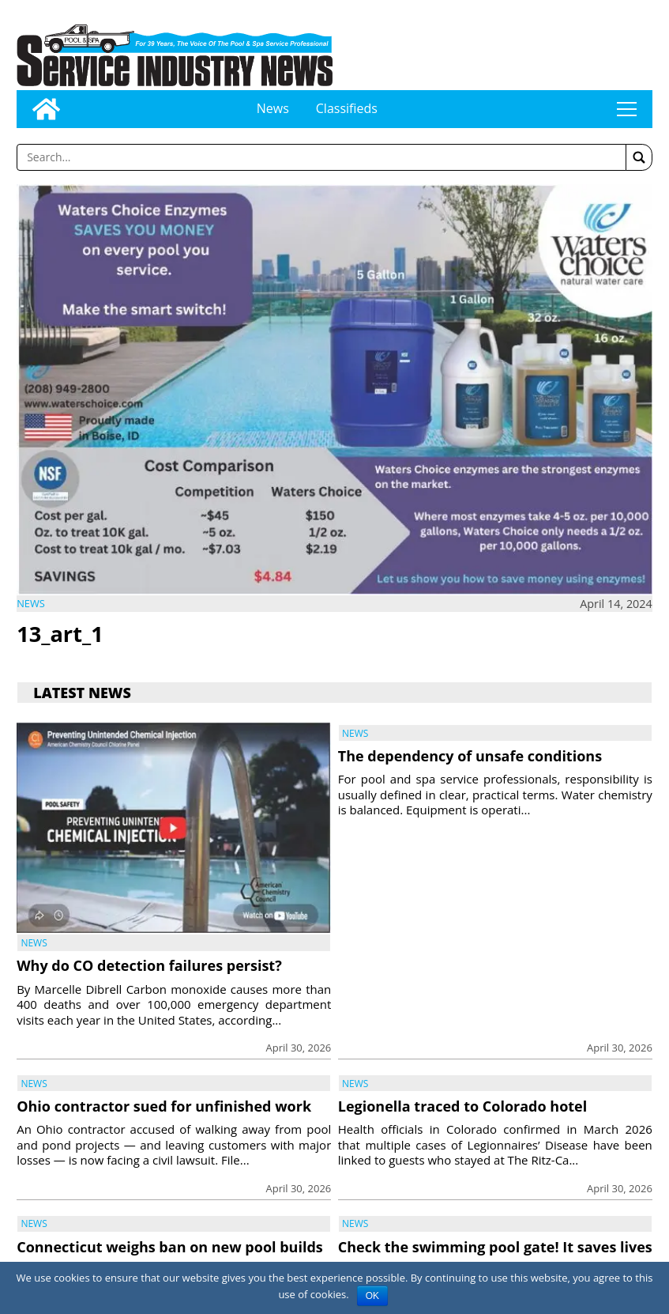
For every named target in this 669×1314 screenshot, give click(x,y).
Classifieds (347, 108)
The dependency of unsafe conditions (470, 755)
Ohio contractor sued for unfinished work (164, 1106)
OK (372, 1295)
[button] (639, 157)
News (273, 108)
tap (626, 109)
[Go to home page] (46, 109)
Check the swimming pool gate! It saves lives (495, 1246)
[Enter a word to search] (321, 157)
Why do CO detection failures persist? (149, 965)
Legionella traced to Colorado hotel (462, 1106)
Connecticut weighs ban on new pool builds (170, 1246)
